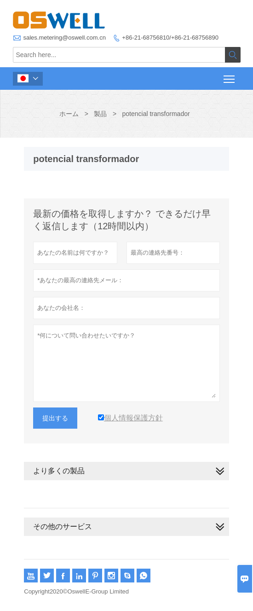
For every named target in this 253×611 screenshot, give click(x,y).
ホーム (69, 113)
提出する (55, 418)
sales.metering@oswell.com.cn (64, 37)
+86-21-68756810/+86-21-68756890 (170, 37)
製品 (100, 113)
